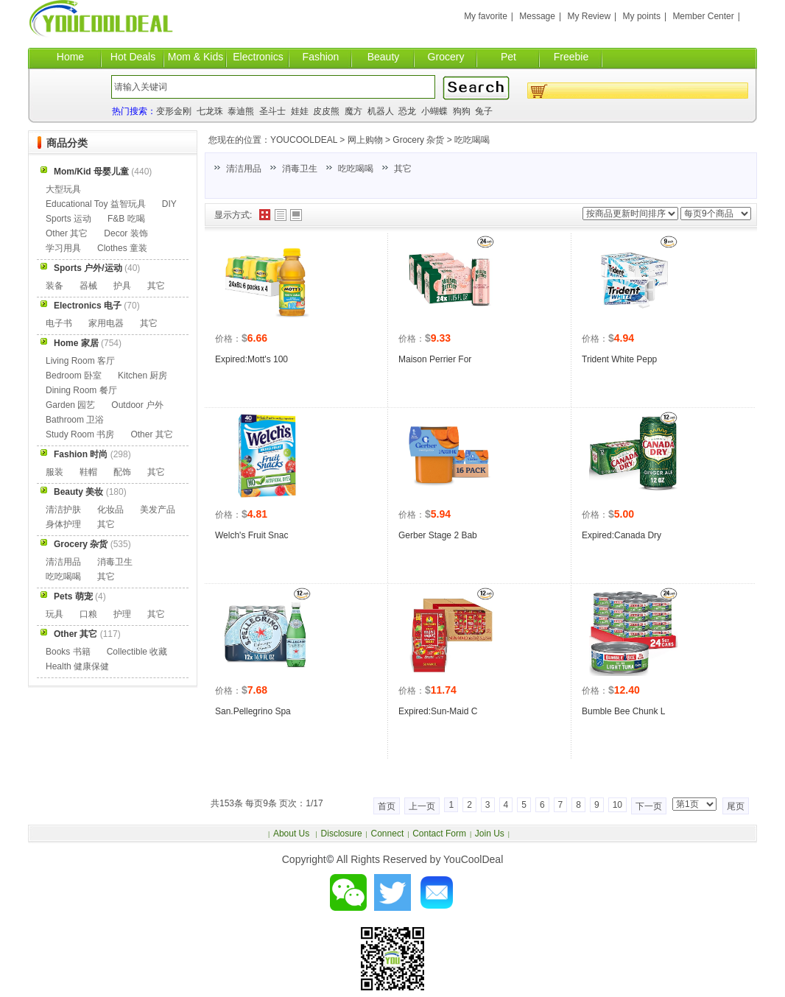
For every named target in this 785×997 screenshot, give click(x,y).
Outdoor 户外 (137, 405)
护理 (122, 614)
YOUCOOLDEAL (303, 140)
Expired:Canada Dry (621, 535)
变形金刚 (173, 111)
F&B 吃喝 (126, 219)
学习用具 (63, 248)
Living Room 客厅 (80, 361)
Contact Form (439, 833)
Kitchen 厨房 (142, 375)
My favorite (485, 16)
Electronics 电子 (88, 305)
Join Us (489, 833)
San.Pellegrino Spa (253, 711)
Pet (508, 57)
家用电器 (106, 323)
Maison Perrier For (434, 359)
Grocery (446, 57)
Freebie (571, 57)
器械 (88, 286)
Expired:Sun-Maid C (437, 711)
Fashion (321, 57)
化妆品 (110, 509)
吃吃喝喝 (472, 140)
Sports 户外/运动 (88, 268)
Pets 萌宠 (73, 596)
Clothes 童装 (122, 248)
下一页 (649, 806)
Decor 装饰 (125, 233)
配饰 (122, 472)
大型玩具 (63, 189)
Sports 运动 (68, 219)
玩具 (54, 614)
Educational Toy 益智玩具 (96, 204)
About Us (292, 833)
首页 (386, 806)
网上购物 (365, 140)
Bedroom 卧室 (74, 375)
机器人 (380, 111)
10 (617, 805)
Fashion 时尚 (81, 454)
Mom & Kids (195, 57)
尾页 (735, 806)
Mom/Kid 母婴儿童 (91, 171)
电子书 (59, 323)
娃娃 (300, 111)
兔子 (484, 111)
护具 (122, 286)
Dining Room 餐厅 (81, 390)
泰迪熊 (241, 111)
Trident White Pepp (619, 359)
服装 (54, 472)
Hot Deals (132, 57)
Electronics (258, 57)
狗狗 (462, 111)
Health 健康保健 (77, 666)
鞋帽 (88, 472)
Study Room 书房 (80, 434)
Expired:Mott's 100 (251, 359)
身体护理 (63, 524)
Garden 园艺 (70, 405)
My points (642, 16)
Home (70, 57)
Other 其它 (67, 233)
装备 (54, 286)
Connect (387, 833)
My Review (588, 16)
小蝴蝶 (434, 111)
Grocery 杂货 (418, 140)
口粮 (88, 614)
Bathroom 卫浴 (75, 420)
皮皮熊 (326, 111)
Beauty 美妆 (78, 492)
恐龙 (407, 111)
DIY (169, 204)
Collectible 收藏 (137, 652)
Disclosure (341, 833)
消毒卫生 (299, 168)
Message (537, 16)
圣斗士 (272, 111)
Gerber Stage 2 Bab (437, 535)
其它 (403, 168)
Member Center (702, 16)
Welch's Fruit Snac (251, 535)
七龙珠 (210, 111)
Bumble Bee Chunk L (623, 711)
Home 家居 (76, 343)
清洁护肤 (63, 509)
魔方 (353, 111)
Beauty (383, 57)
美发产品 (157, 509)
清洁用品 (243, 168)
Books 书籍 (68, 652)
